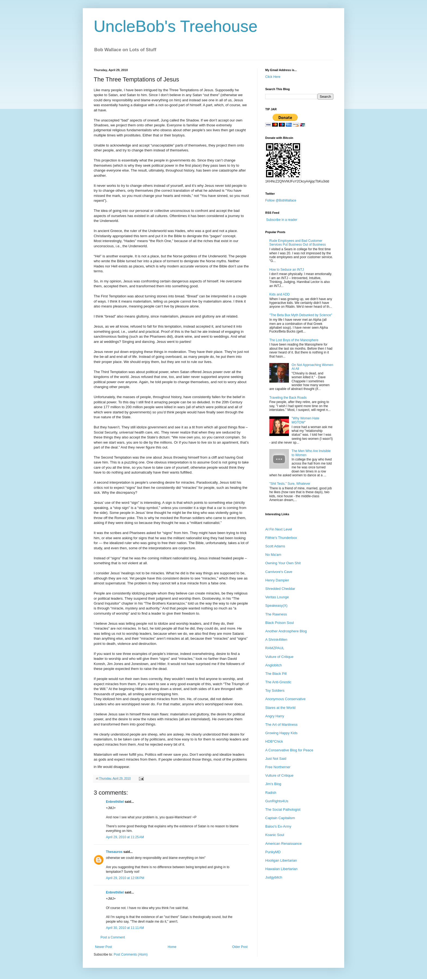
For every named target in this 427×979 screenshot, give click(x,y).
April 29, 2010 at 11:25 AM (125, 837)
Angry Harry (274, 716)
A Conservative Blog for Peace (289, 750)
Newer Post (103, 947)
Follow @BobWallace (280, 200)
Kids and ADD (279, 294)
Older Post (240, 947)
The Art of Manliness (281, 724)
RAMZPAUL (274, 648)
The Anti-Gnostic (278, 682)
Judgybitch (273, 877)
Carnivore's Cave (278, 572)
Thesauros (114, 852)
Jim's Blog (273, 784)
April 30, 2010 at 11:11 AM (125, 928)
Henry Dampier (277, 580)
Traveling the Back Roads (288, 397)
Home (172, 947)
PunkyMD (272, 852)
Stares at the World (280, 708)
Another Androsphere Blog (286, 631)
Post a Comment (112, 937)
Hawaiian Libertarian (281, 869)
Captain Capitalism (280, 818)
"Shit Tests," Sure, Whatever (289, 484)
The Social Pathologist (282, 809)
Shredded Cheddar (280, 589)
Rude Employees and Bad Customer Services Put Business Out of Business (297, 242)
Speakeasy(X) (276, 605)
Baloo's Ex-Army (278, 826)
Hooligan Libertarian (281, 860)
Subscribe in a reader (281, 220)
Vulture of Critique (279, 657)
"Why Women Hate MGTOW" (305, 420)
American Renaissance (283, 843)
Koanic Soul (274, 835)
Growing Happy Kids (281, 733)
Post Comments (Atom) (131, 954)
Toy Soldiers (275, 690)
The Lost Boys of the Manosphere (293, 340)
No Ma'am (273, 555)
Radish (270, 793)
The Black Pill (276, 674)
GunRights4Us (276, 801)
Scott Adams (275, 546)
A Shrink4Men (276, 640)
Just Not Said (275, 759)
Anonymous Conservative (285, 699)
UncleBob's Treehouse (176, 26)
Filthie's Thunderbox (281, 538)
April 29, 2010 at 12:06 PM (125, 878)
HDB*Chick (274, 741)
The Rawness (276, 614)
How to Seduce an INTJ (286, 270)
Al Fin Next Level (278, 529)
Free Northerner (277, 767)
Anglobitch (273, 665)
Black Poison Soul (279, 623)
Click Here (272, 77)
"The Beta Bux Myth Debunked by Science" (300, 315)
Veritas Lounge (277, 597)
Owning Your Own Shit (283, 563)
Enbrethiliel (115, 802)
